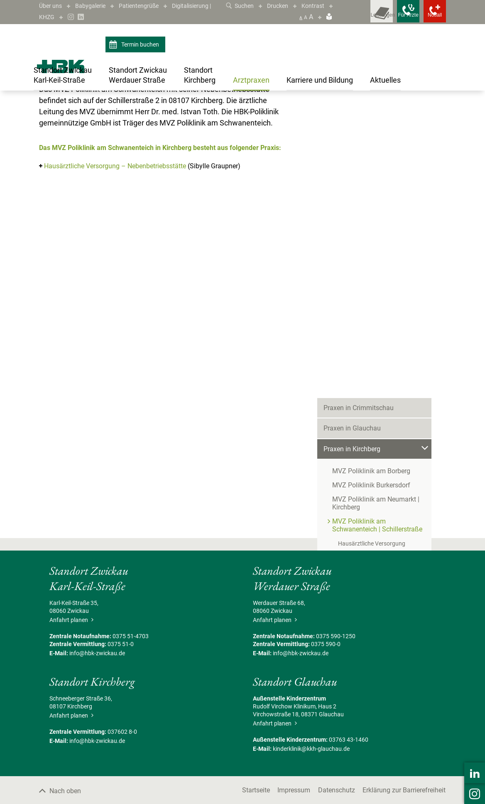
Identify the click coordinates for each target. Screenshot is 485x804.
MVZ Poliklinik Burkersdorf (371, 218)
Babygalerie (95, 6)
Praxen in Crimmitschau (358, 141)
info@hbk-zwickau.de (97, 745)
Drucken (286, 6)
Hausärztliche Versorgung (371, 276)
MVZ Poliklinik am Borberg (371, 204)
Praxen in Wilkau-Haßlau (359, 380)
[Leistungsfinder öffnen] (354, 16)
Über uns (52, 6)
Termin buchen (135, 45)
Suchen (244, 6)
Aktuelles (336, 442)
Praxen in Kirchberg (106, 109)
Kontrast (323, 6)
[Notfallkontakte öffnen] (429, 16)
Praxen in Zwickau (350, 401)
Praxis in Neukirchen (353, 319)
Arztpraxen (64, 109)
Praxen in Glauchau (352, 161)
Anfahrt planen (70, 711)
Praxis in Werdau (348, 360)
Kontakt (334, 483)
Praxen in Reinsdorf (352, 339)
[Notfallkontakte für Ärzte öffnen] (392, 16)
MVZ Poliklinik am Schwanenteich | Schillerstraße (193, 109)
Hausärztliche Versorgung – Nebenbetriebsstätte (115, 258)
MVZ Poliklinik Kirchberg (368, 298)
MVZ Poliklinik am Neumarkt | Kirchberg (375, 236)
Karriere (334, 421)
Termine (335, 463)
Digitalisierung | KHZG (71, 17)
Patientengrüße (148, 6)
